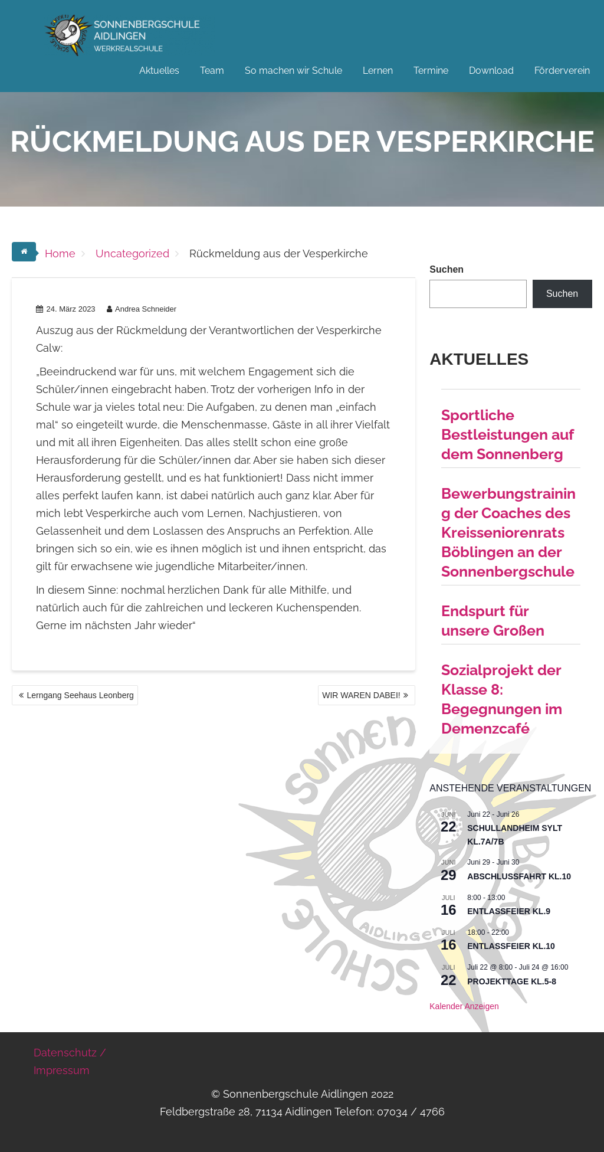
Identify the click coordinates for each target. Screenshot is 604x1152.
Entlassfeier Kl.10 (511, 946)
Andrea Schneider (141, 309)
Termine (430, 70)
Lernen (378, 70)
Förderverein (562, 70)
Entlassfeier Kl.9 (508, 911)
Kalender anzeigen (464, 1006)
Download (491, 70)
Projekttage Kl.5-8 (511, 981)
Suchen (446, 269)
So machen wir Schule (293, 70)
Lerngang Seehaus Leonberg (80, 695)
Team (212, 70)
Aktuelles (159, 70)
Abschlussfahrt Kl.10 (519, 876)
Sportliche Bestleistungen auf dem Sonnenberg (507, 434)
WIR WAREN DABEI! (361, 695)
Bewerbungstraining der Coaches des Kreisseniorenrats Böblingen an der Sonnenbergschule (508, 532)
